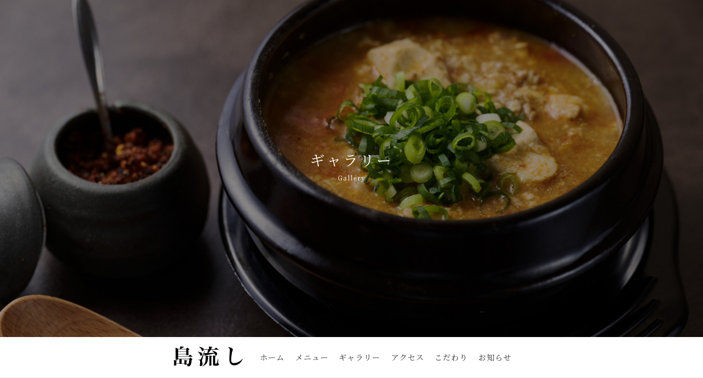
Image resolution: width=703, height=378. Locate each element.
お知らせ (495, 357)
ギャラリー (359, 357)
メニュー (312, 357)
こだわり (451, 357)
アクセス (407, 357)
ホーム (272, 357)
